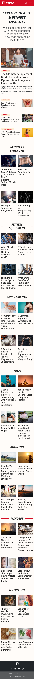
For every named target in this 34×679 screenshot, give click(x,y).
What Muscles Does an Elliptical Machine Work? (8, 252)
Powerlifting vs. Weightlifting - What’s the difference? (25, 210)
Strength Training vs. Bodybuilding (7, 208)
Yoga (17, 370)
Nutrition (17, 590)
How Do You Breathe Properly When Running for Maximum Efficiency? (8, 472)
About (10, 676)
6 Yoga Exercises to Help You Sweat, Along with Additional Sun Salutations (8, 397)
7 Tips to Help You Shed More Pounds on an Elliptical (25, 251)
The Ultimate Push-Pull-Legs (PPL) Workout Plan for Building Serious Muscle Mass (8, 177)
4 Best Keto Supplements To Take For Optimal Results (10, 119)
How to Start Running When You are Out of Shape (25, 470)
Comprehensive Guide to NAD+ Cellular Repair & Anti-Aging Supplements (8, 322)
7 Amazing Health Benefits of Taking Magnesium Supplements (7, 355)
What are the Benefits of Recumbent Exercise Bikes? (25, 281)
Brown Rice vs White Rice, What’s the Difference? (8, 646)
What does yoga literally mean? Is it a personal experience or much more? (24, 432)
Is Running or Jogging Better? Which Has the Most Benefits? (8, 504)
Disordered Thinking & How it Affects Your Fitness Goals (8, 575)
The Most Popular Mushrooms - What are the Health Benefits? (7, 615)
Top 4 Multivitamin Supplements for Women (9, 105)
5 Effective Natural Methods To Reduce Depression (7, 542)
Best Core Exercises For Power (24, 172)
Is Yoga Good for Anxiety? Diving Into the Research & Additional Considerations (25, 544)
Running (17, 447)
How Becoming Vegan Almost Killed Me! (25, 645)
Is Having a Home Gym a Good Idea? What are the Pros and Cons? (8, 282)
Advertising (17, 676)
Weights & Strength (17, 148)
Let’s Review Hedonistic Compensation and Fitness (25, 574)
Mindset (17, 518)
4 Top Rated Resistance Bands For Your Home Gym (10, 134)
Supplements (17, 297)
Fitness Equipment (17, 226)
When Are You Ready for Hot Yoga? (8, 428)
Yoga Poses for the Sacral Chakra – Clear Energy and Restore (25, 394)
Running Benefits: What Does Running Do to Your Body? (25, 504)
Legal (23, 676)
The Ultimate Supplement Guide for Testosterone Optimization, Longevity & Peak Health (17, 78)
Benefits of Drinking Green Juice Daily (23, 612)
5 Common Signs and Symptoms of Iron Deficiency (25, 319)
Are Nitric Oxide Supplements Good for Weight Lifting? (25, 354)
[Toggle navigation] (30, 3)
